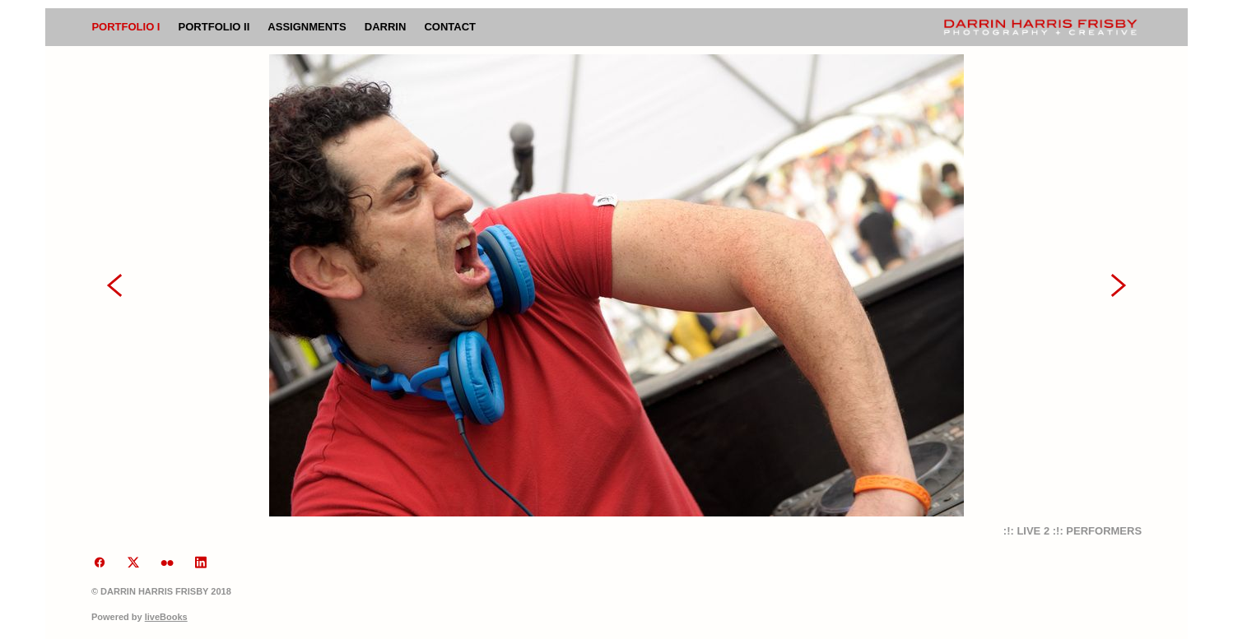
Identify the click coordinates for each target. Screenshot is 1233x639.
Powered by (139, 617)
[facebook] (100, 563)
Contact (450, 27)
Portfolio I (125, 27)
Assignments (307, 27)
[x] (133, 563)
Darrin (386, 27)
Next (1119, 285)
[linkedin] (201, 563)
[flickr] (167, 563)
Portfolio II (214, 27)
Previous (114, 285)
